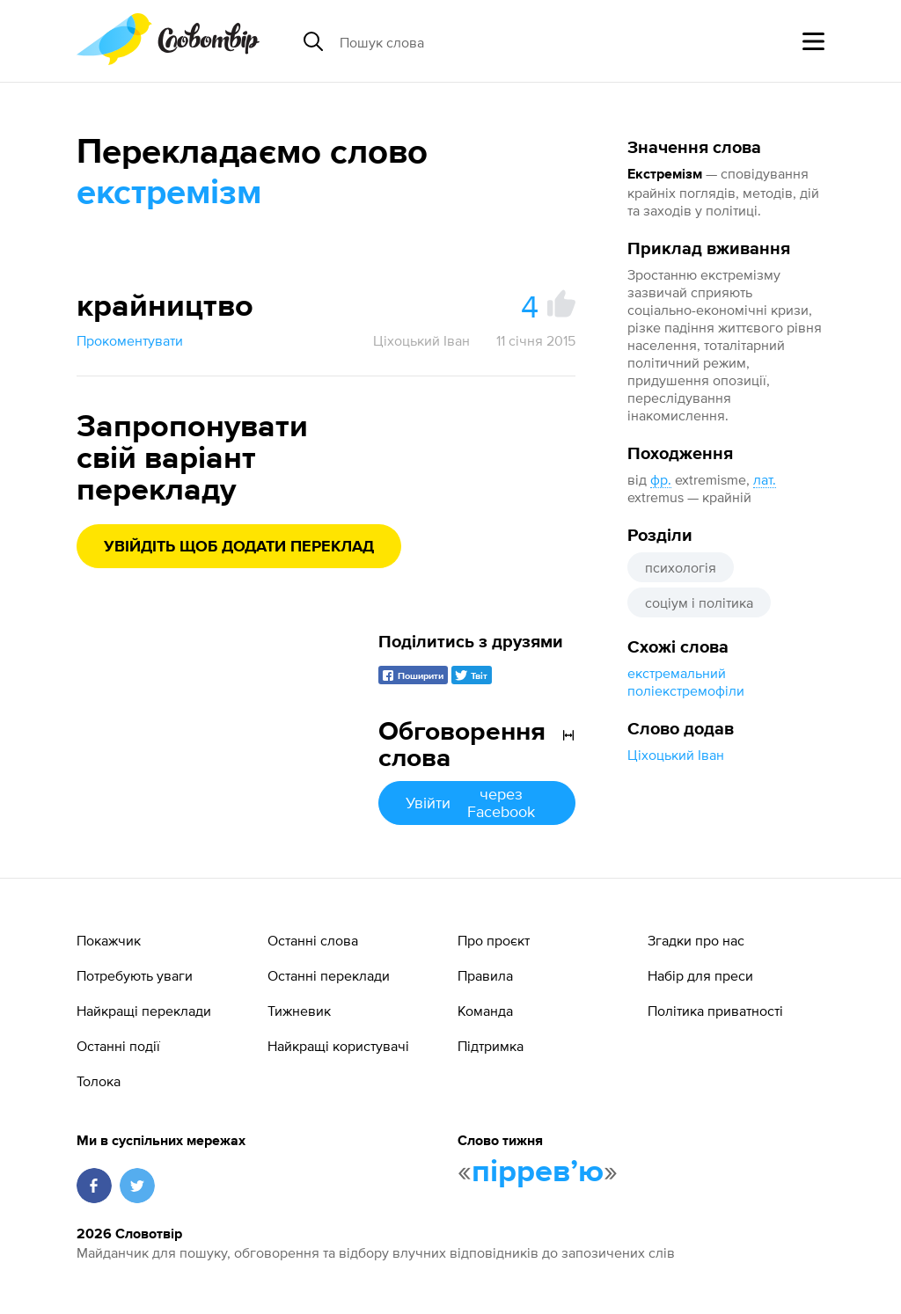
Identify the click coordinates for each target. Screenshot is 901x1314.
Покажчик (109, 940)
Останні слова (312, 940)
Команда (485, 1010)
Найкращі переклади (144, 1010)
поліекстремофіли (685, 690)
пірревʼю (538, 1172)
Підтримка (491, 1046)
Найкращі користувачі (338, 1046)
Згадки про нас (696, 940)
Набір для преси (700, 975)
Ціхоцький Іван (675, 755)
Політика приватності (715, 1010)
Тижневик (299, 1010)
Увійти (477, 803)
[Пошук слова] (475, 41)
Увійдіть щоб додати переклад (239, 547)
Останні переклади (328, 975)
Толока (99, 1081)
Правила (485, 975)
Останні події (118, 1046)
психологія (680, 567)
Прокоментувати (130, 340)
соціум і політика (699, 602)
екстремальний (676, 673)
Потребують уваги (135, 975)
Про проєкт (494, 940)
